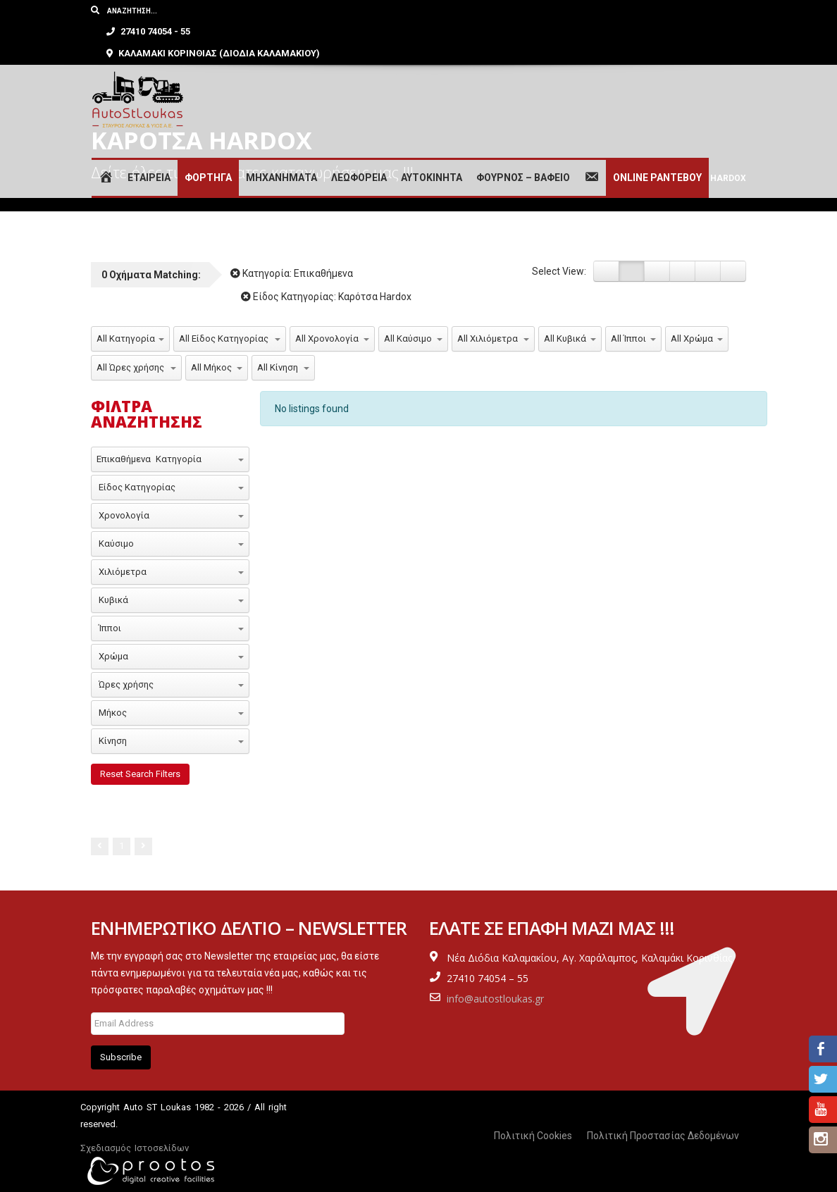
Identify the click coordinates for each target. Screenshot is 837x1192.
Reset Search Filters (140, 774)
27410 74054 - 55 (486, 10)
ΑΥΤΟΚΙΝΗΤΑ (431, 157)
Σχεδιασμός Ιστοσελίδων (134, 1148)
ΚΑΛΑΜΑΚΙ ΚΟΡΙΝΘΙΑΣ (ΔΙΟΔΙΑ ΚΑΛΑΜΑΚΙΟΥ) (551, 32)
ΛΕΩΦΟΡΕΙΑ (359, 157)
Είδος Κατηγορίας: (326, 296)
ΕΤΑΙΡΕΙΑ (149, 157)
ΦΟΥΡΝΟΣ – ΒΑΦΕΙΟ (523, 157)
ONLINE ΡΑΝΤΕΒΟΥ (657, 157)
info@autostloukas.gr (495, 998)
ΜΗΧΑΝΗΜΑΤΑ (281, 157)
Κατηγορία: (291, 273)
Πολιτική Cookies (533, 1135)
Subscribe (121, 1057)
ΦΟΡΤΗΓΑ (208, 157)
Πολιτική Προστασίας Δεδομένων (663, 1135)
